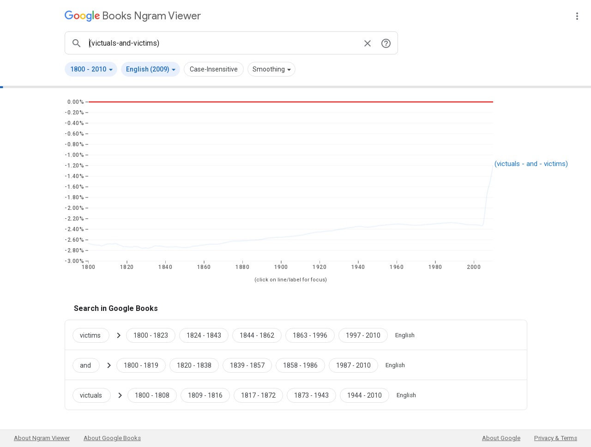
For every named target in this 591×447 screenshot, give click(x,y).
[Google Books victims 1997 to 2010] (363, 335)
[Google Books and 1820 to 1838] (194, 365)
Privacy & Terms (555, 438)
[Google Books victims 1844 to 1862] (256, 335)
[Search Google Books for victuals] (95, 395)
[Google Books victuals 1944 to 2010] (364, 395)
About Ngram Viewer (42, 438)
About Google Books (112, 438)
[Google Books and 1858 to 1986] (300, 365)
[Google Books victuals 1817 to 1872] (258, 395)
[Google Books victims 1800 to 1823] (150, 335)
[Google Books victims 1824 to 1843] (203, 335)
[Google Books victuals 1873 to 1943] (311, 395)
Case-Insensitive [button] (214, 69)
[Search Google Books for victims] (94, 335)
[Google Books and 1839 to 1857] (247, 365)
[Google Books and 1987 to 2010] (353, 365)
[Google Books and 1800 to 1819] (141, 365)
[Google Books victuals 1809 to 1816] (205, 395)
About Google (501, 438)
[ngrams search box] (222, 43)
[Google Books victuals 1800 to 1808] (152, 395)
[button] (91, 69)
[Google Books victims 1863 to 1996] (310, 335)
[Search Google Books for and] (90, 365)
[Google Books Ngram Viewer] (133, 15)
